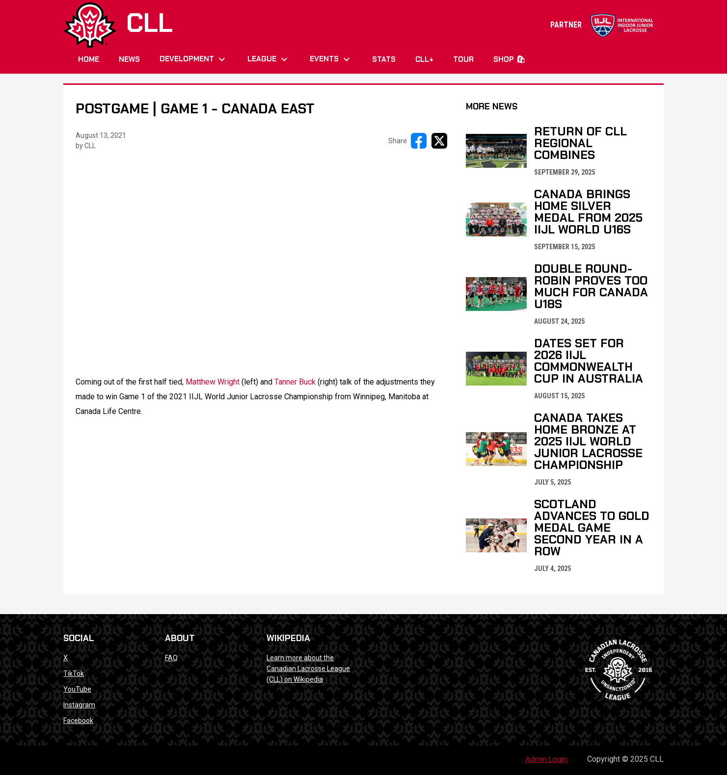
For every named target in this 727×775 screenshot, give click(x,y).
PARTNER (602, 24)
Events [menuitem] (331, 59)
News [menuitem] (129, 59)
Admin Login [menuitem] (546, 759)
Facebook (78, 720)
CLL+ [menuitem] (424, 59)
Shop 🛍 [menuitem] (509, 59)
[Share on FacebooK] (419, 141)
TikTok (73, 673)
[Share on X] (439, 141)
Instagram (79, 705)
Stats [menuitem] (384, 59)
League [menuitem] (268, 59)
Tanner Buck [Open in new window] (295, 382)
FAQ (171, 658)
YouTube (77, 689)
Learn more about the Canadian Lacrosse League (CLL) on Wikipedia (308, 668)
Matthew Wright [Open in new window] (213, 382)
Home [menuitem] (88, 59)
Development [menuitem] (194, 59)
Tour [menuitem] (463, 59)
